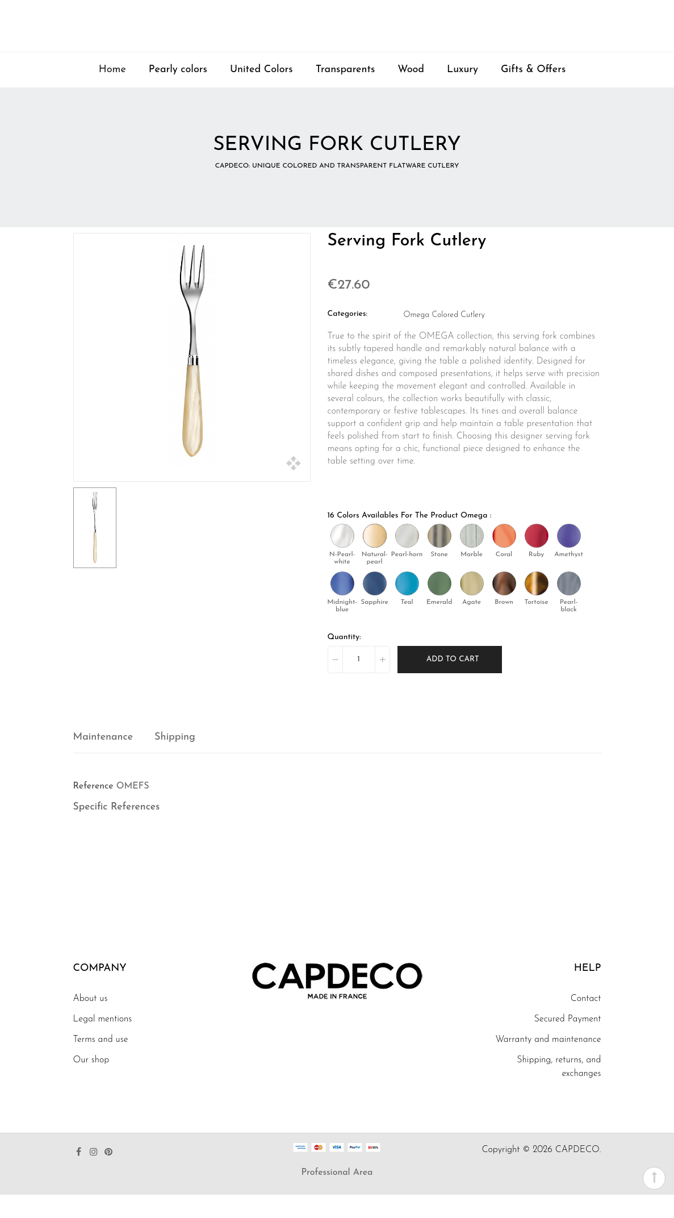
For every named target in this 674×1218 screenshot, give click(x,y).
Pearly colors (178, 92)
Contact (586, 1022)
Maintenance (103, 759)
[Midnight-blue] (342, 606)
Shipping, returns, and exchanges (559, 1090)
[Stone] (439, 558)
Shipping (174, 759)
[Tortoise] (537, 606)
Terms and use (100, 1062)
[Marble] (472, 558)
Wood (410, 92)
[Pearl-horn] (407, 558)
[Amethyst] (569, 558)
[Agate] (472, 606)
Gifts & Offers (533, 92)
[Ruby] (537, 558)
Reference (93, 809)
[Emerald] (439, 606)
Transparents (345, 92)
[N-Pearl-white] (342, 558)
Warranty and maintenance (548, 1062)
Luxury (462, 92)
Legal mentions (102, 1042)
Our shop (91, 1083)
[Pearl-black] (569, 606)
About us (90, 1022)
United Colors (261, 92)
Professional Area (337, 1195)
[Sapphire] (375, 606)
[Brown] (504, 606)
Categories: (348, 336)
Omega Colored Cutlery (444, 337)
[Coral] (504, 558)
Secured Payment (567, 1042)
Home (112, 92)
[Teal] (407, 606)
